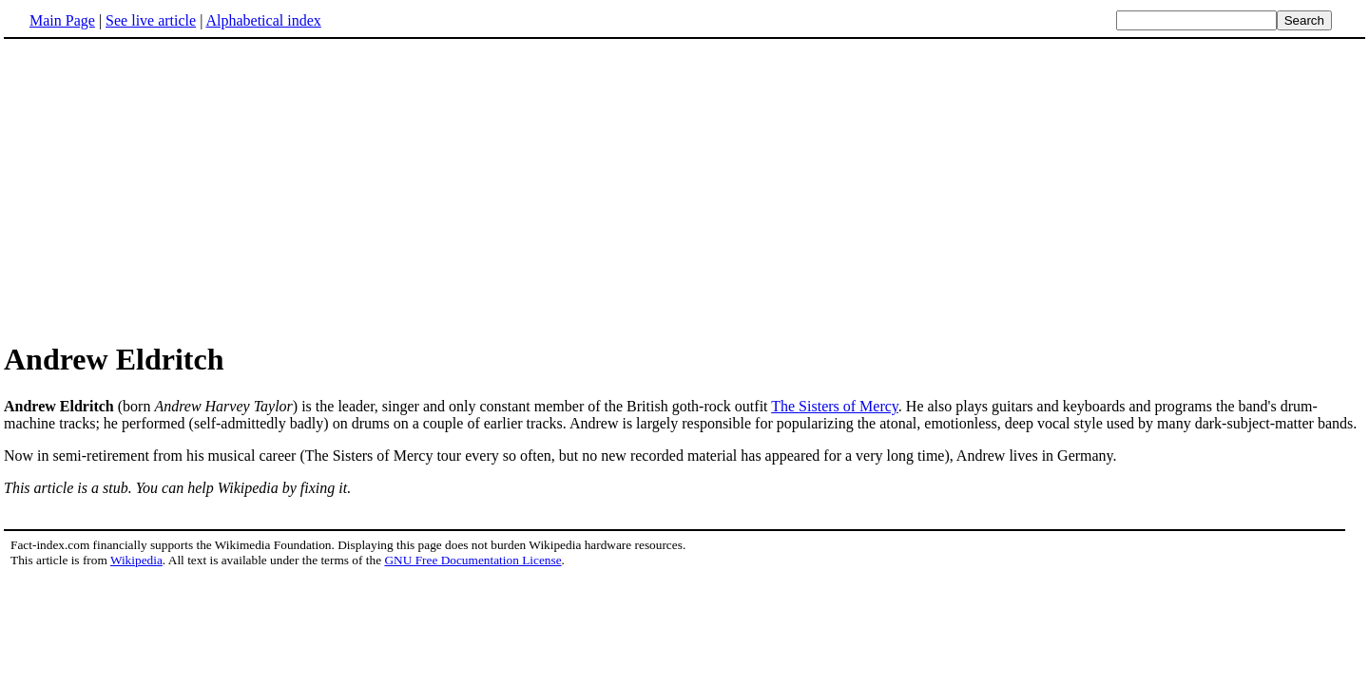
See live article (151, 20)
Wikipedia (136, 560)
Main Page (62, 20)
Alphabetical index (262, 20)
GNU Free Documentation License (472, 560)
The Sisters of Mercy (834, 406)
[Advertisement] (684, 189)
